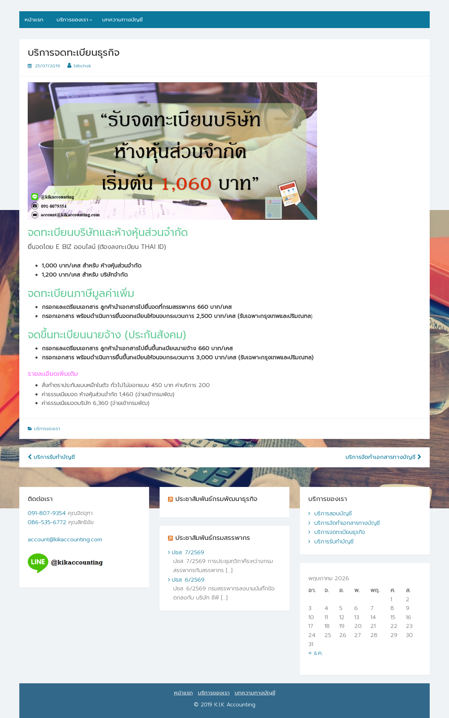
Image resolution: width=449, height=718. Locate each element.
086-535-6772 (47, 522)
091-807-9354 (47, 513)
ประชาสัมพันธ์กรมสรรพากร (212, 538)
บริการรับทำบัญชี (51, 457)
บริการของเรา (72, 19)
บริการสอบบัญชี (333, 513)
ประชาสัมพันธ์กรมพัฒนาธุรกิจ (216, 499)
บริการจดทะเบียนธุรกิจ (339, 532)
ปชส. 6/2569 (188, 580)
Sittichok (82, 66)
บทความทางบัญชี (122, 19)
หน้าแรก (34, 19)
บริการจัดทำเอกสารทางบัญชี (383, 457)
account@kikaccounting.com (65, 539)
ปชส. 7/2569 (188, 552)
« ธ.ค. (315, 653)
